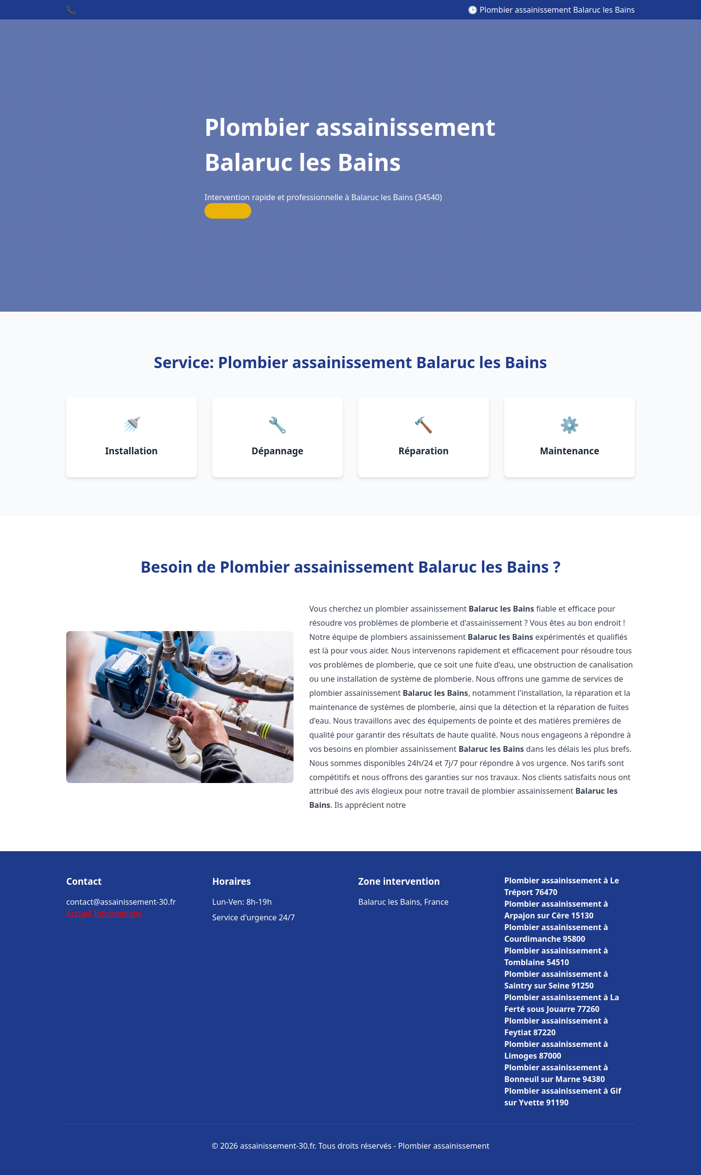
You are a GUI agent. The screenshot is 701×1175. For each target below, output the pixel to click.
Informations (118, 913)
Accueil (79, 913)
